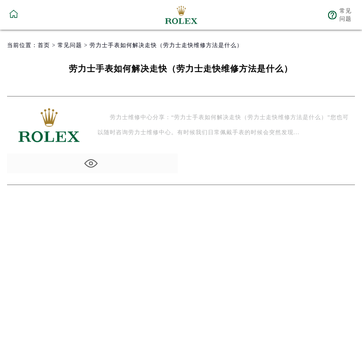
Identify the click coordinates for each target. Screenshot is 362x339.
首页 (44, 45)
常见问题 (70, 45)
